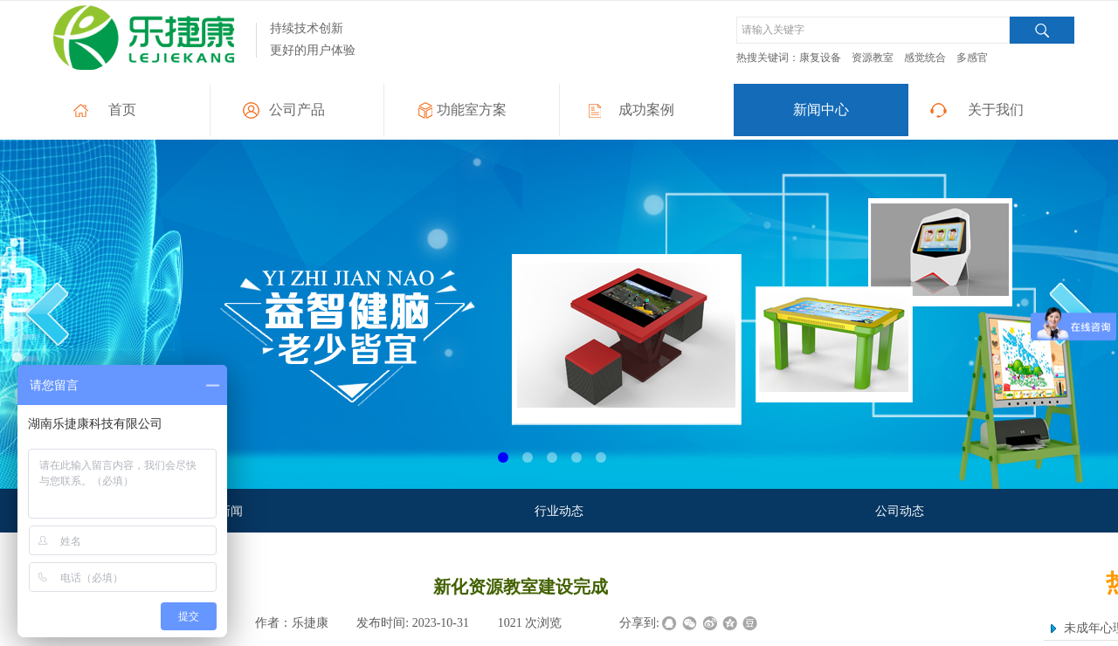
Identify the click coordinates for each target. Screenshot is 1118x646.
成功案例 (646, 109)
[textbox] (873, 30)
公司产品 (297, 109)
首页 (122, 109)
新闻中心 (821, 109)
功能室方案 (472, 109)
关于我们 (996, 109)
